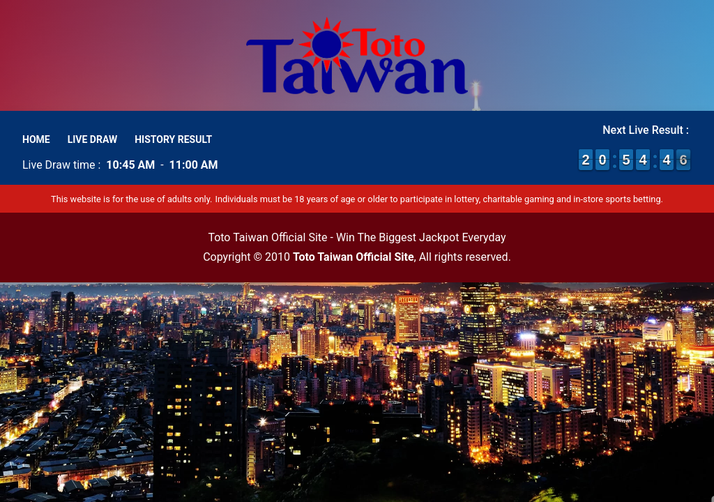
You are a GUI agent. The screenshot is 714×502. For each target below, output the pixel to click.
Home (36, 139)
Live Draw (93, 139)
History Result (173, 139)
